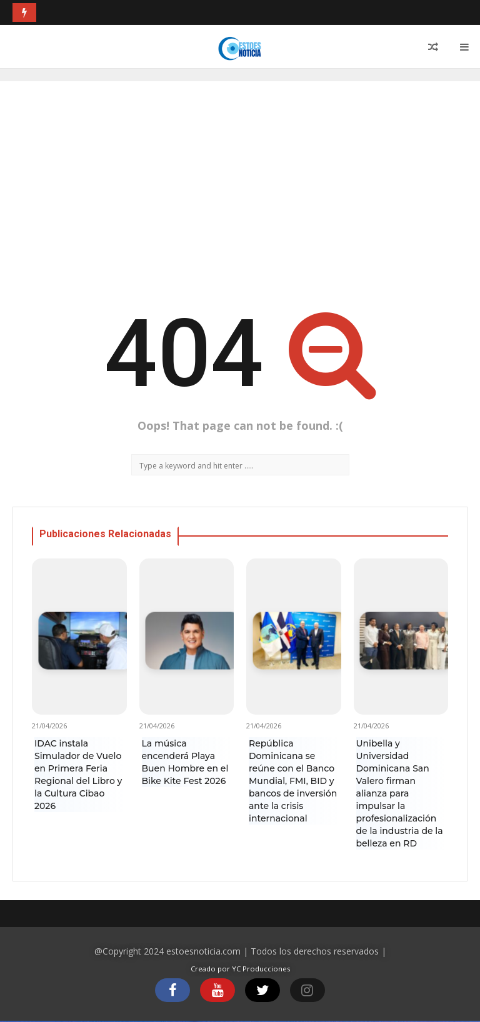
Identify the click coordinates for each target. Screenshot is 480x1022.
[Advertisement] (240, 187)
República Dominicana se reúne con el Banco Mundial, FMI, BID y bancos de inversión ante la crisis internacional (293, 781)
